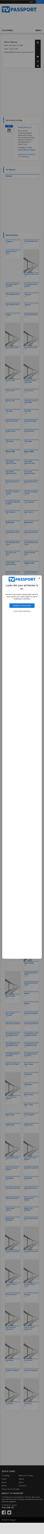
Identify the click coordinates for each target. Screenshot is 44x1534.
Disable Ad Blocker (22, 605)
